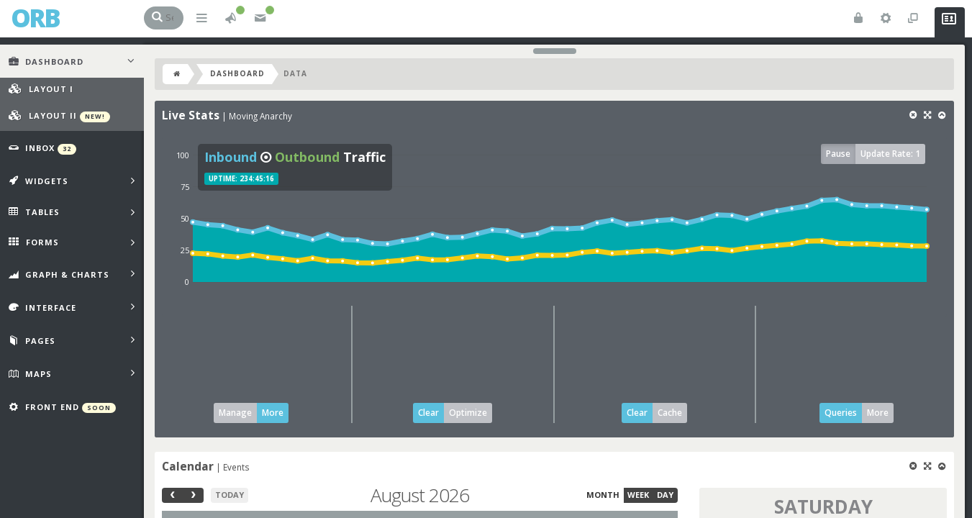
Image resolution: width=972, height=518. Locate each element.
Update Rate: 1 (890, 153)
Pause (838, 153)
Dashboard (237, 73)
